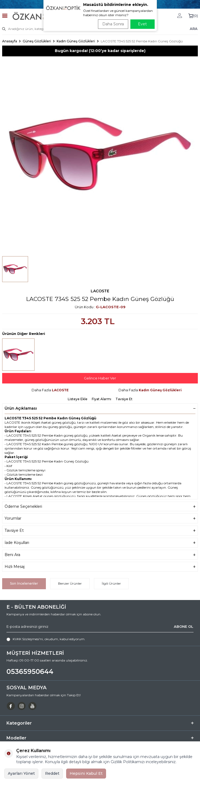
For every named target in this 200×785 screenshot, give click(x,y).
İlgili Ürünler (111, 583)
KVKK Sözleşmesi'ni (28, 639)
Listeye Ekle (77, 399)
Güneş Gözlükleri (37, 41)
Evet (142, 24)
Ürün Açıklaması (100, 408)
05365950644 (29, 671)
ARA (194, 28)
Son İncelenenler (24, 583)
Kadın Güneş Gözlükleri (76, 41)
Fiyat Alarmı (101, 399)
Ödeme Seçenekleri (100, 506)
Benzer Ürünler (70, 583)
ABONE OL (183, 626)
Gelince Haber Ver (100, 378)
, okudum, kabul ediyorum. (45, 639)
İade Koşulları (100, 542)
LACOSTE (100, 291)
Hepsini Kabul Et (86, 773)
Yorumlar (100, 518)
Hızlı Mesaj (100, 566)
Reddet (52, 773)
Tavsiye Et (124, 399)
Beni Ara (100, 554)
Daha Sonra (113, 24)
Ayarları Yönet (21, 773)
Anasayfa (9, 41)
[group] (100, 154)
